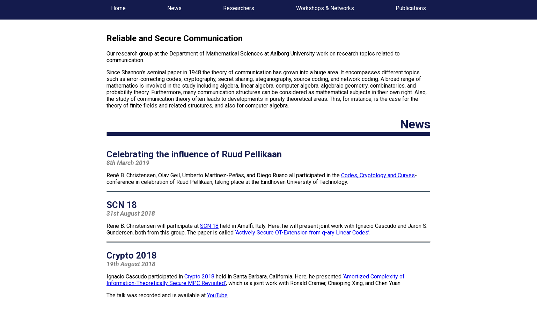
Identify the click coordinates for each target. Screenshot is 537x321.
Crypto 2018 (199, 276)
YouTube (217, 295)
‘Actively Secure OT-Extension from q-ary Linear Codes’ (302, 232)
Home (118, 8)
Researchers (238, 8)
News (174, 8)
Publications (411, 8)
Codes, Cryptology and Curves (378, 175)
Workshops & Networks (325, 8)
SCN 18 (209, 226)
